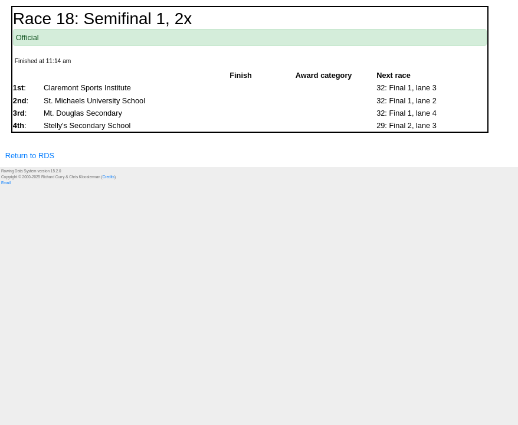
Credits (108, 177)
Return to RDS (29, 155)
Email (6, 183)
